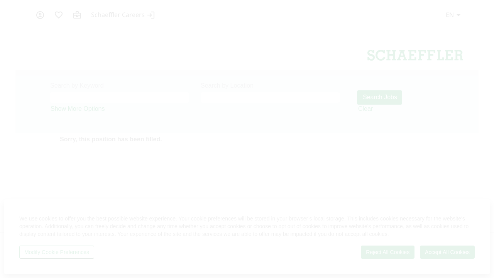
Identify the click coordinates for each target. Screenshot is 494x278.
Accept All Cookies (447, 252)
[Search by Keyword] (119, 97)
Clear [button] (365, 108)
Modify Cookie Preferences (56, 252)
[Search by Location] (270, 97)
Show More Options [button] (78, 108)
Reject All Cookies (387, 252)
